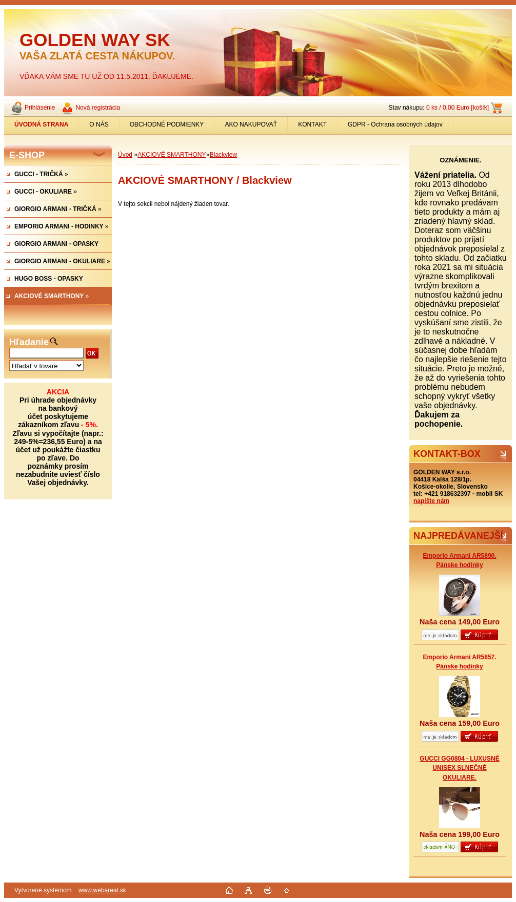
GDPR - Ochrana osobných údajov (395, 124)
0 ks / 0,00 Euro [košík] (457, 107)
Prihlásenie (40, 107)
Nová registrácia (97, 107)
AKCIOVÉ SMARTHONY (171, 154)
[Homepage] (41, 124)
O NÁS (98, 124)
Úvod (125, 154)
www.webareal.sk (102, 890)
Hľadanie (29, 342)
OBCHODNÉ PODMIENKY (167, 124)
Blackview (223, 154)
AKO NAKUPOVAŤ (251, 124)
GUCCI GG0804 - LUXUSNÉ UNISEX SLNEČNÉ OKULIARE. (459, 768)
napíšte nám (431, 501)
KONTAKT (312, 124)
